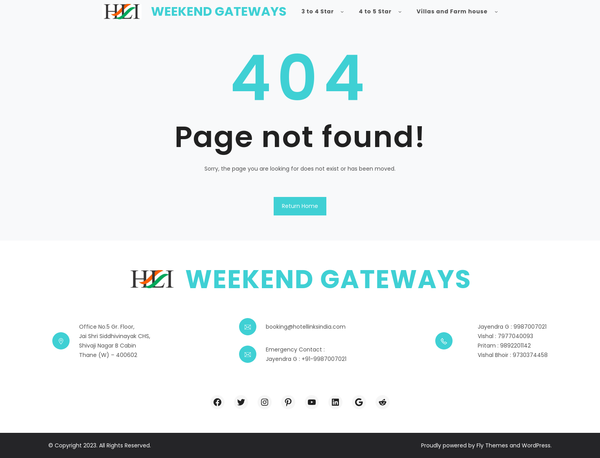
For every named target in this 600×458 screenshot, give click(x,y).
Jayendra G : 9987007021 (512, 327)
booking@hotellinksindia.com (306, 327)
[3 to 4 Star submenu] (342, 11)
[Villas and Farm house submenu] (496, 11)
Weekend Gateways (219, 11)
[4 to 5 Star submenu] (399, 11)
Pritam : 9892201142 (504, 345)
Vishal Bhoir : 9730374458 (513, 355)
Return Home (300, 206)
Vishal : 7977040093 (505, 336)
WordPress (536, 445)
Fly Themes (492, 445)
